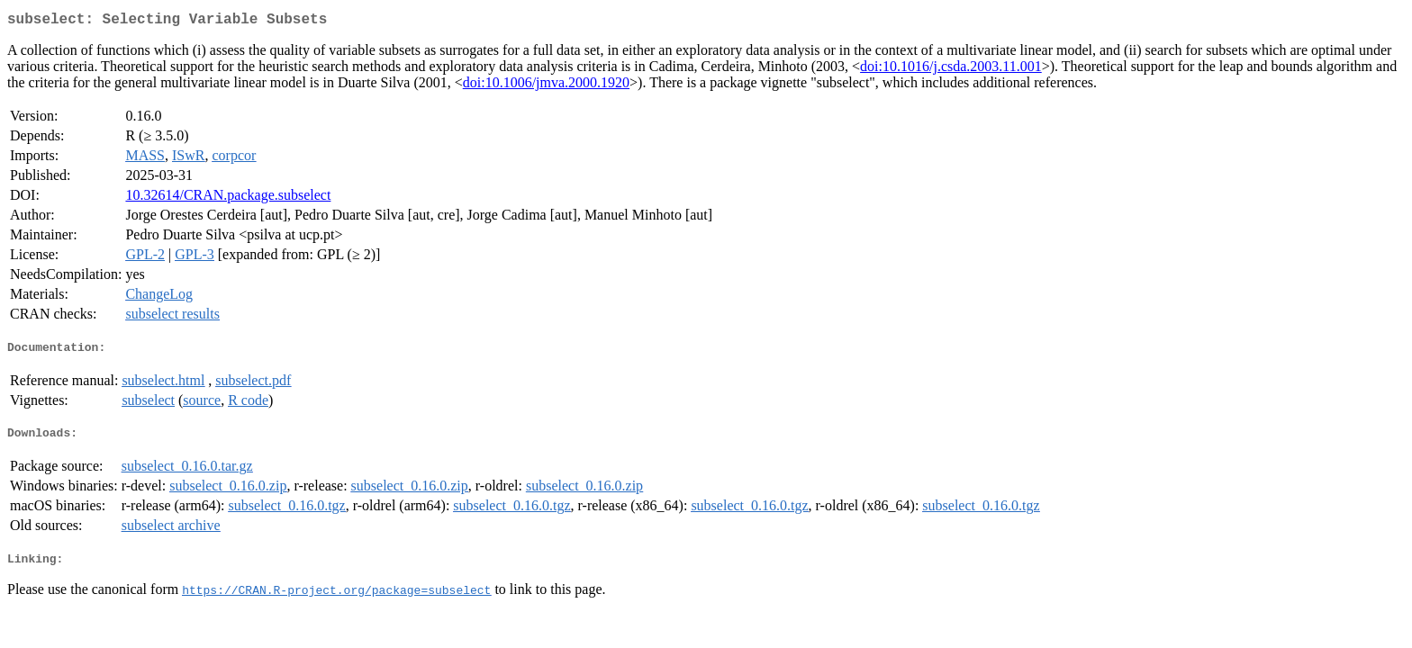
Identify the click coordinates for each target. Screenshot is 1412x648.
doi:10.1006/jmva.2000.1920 (546, 86)
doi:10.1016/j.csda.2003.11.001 (951, 69)
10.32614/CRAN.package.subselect (227, 198)
